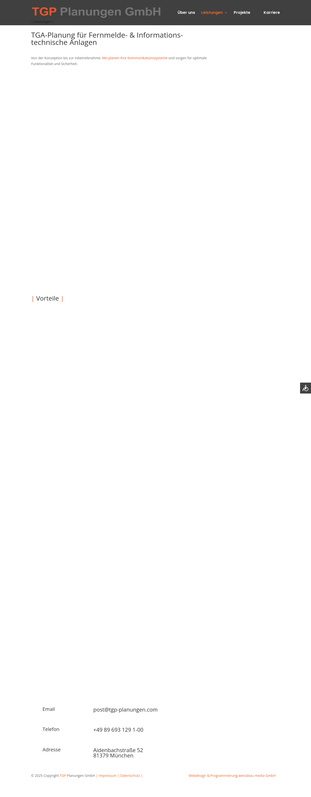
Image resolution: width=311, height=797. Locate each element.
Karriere (272, 13)
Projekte (242, 13)
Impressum (108, 775)
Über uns (186, 13)
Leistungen (212, 13)
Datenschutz (130, 775)
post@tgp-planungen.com (125, 709)
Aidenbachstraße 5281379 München (118, 752)
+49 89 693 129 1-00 (118, 729)
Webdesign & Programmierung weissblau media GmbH (232, 775)
